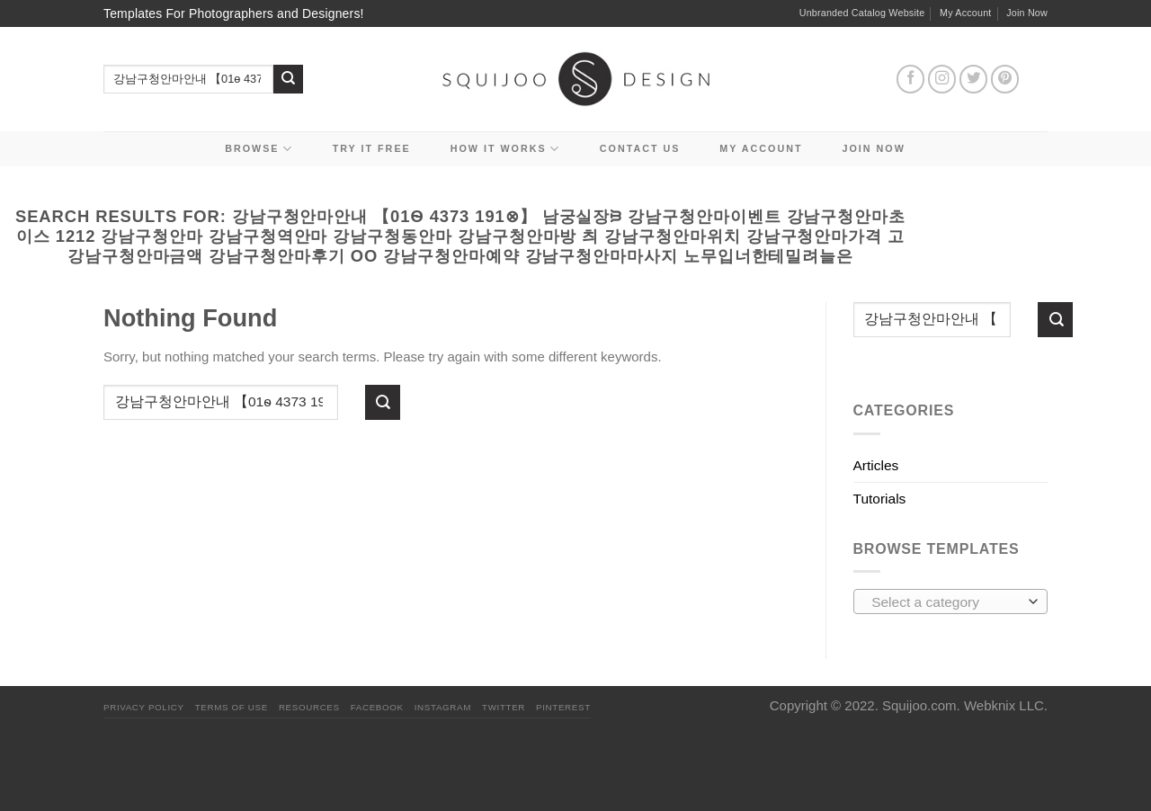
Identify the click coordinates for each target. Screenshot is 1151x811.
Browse (259, 148)
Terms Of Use (231, 707)
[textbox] (945, 602)
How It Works (505, 148)
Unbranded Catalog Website (862, 12)
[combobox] (950, 601)
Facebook (377, 707)
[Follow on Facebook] (911, 79)
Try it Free (372, 148)
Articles (876, 465)
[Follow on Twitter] (973, 79)
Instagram (443, 707)
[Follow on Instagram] (942, 79)
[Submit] (288, 79)
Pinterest (563, 707)
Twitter (503, 707)
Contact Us (640, 148)
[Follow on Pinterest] (1005, 79)
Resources (309, 707)
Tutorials (879, 498)
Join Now (1027, 12)
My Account (966, 12)
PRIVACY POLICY (143, 707)
